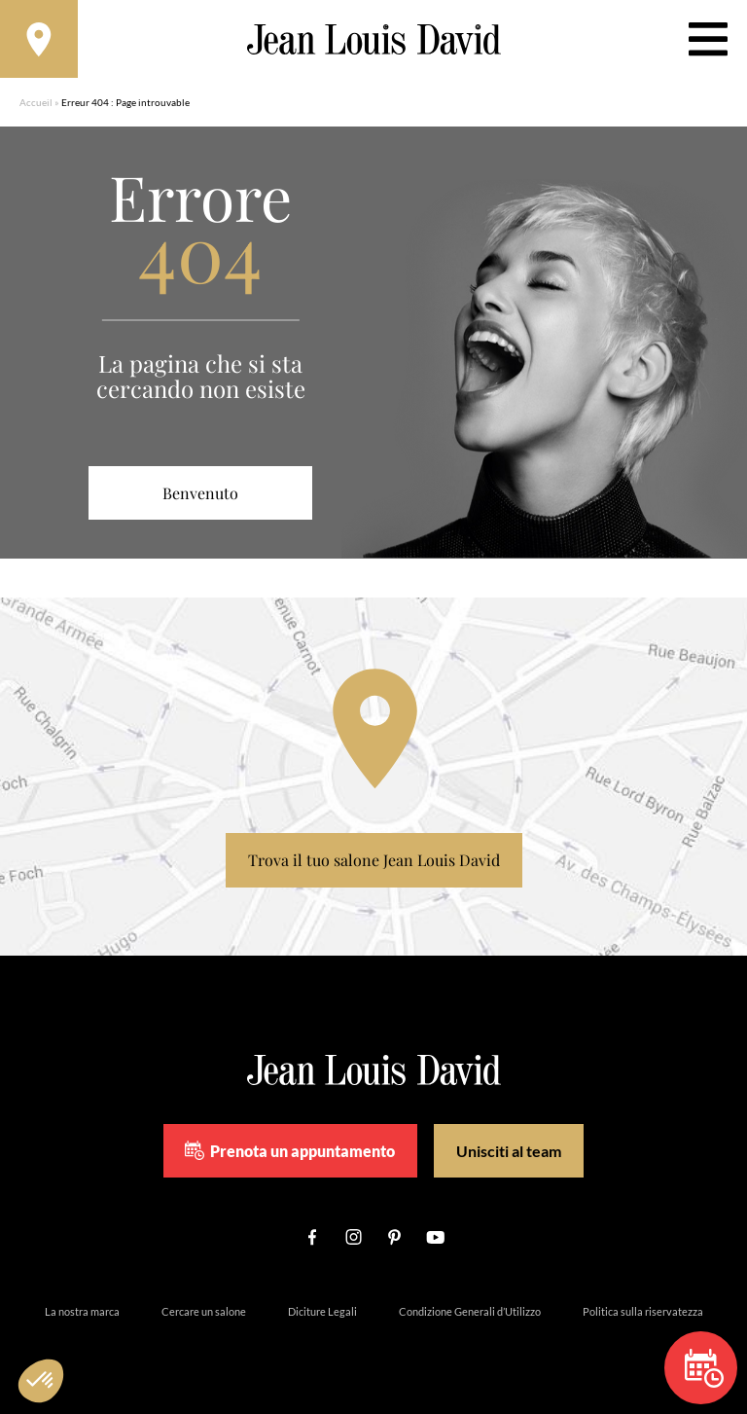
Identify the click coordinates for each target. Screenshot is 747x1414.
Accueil (36, 102)
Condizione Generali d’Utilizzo (470, 1311)
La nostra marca (82, 1311)
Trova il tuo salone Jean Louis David (374, 860)
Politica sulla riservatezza (643, 1311)
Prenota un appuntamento (290, 1150)
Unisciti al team (508, 1151)
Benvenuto (200, 493)
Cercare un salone (203, 1311)
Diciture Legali (322, 1311)
